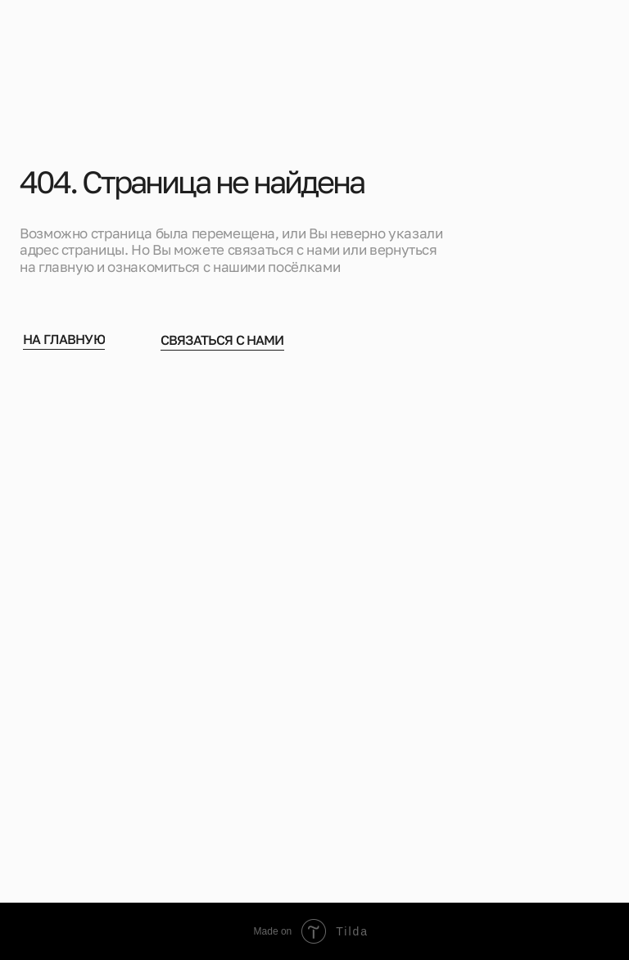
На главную (64, 342)
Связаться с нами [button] (222, 343)
